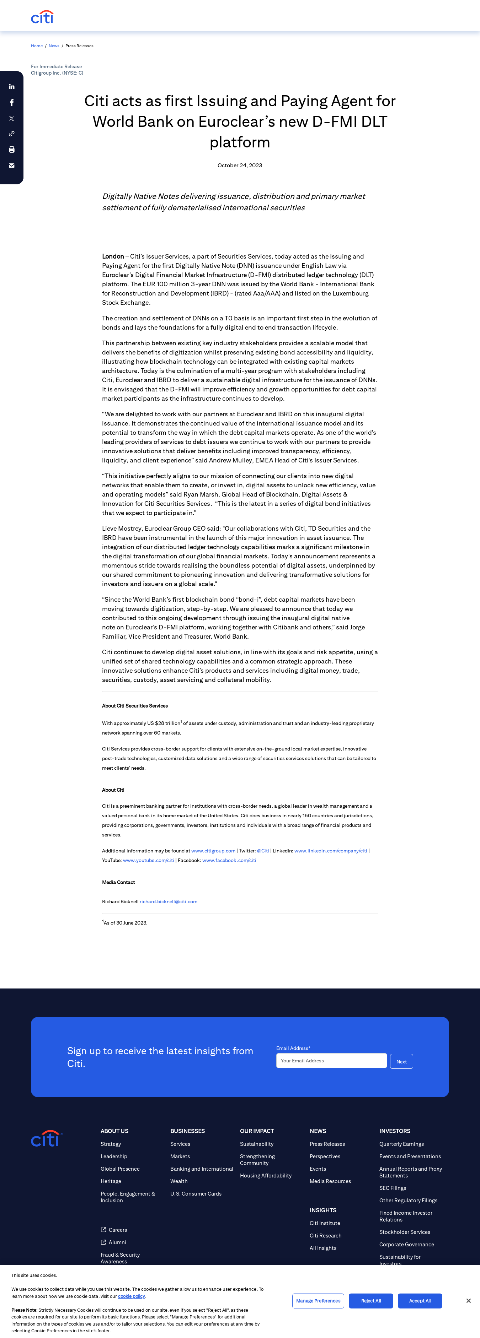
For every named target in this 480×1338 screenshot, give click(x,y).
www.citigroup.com (213, 851)
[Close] (468, 1301)
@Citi (263, 851)
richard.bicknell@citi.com (168, 901)
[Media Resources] (342, 1181)
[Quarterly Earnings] (411, 1144)
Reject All (371, 1301)
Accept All (420, 1301)
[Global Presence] (133, 1168)
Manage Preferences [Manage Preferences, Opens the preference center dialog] (318, 1301)
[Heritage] (133, 1181)
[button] (11, 133)
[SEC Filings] (411, 1188)
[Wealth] (202, 1181)
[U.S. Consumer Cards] (202, 1193)
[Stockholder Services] (411, 1232)
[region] (240, 1301)
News (54, 45)
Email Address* (293, 1048)
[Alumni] (133, 1242)
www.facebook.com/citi (229, 860)
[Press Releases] (342, 1144)
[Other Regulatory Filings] (411, 1200)
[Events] (342, 1168)
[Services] (202, 1144)
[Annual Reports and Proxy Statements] (411, 1172)
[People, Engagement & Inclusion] (133, 1197)
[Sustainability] (272, 1144)
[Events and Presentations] (411, 1156)
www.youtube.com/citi (148, 860)
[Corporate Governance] (411, 1244)
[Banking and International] (202, 1168)
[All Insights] (342, 1248)
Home (37, 45)
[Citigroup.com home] (47, 1138)
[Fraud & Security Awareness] (133, 1258)
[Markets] (202, 1156)
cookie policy (131, 1296)
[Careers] (133, 1229)
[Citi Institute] (342, 1223)
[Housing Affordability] (272, 1175)
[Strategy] (133, 1144)
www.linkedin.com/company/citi (330, 851)
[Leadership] (133, 1156)
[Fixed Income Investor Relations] (411, 1216)
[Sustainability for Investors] (411, 1260)
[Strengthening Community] (272, 1159)
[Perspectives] (342, 1156)
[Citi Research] (342, 1235)
